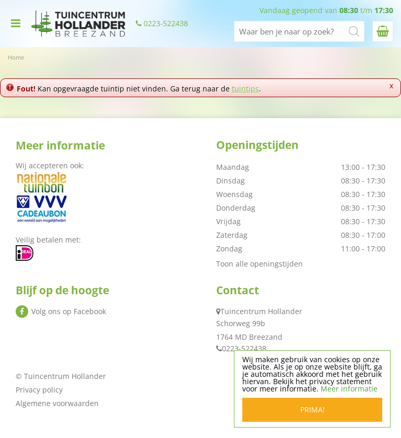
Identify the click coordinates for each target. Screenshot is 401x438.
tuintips (245, 89)
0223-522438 (166, 23)
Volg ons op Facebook (68, 311)
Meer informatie (349, 389)
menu (15, 23)
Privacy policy (39, 390)
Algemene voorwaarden (57, 403)
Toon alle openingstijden (259, 264)
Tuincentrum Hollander (261, 311)
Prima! (312, 409)
